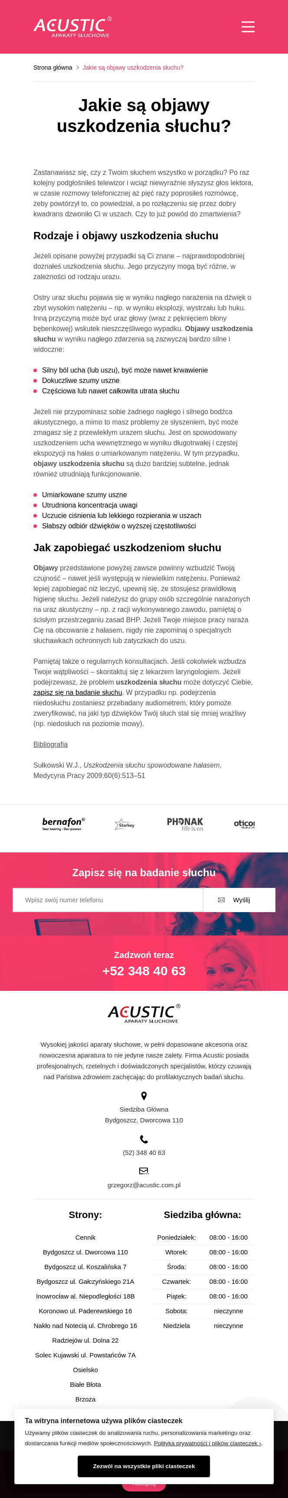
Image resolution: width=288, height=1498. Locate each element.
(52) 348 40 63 (144, 1152)
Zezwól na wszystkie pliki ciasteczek (144, 1466)
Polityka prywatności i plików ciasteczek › (207, 1443)
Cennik (85, 1237)
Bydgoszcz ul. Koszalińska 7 (85, 1266)
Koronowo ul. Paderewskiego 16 (85, 1311)
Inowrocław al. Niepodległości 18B (85, 1296)
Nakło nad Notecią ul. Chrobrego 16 (85, 1325)
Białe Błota (85, 1384)
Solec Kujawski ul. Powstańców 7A (85, 1355)
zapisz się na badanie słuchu (77, 692)
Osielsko (85, 1369)
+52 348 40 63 (144, 971)
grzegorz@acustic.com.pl (144, 1185)
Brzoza (85, 1399)
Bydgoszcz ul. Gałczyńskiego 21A (85, 1281)
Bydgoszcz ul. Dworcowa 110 (85, 1252)
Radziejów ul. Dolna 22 (85, 1340)
